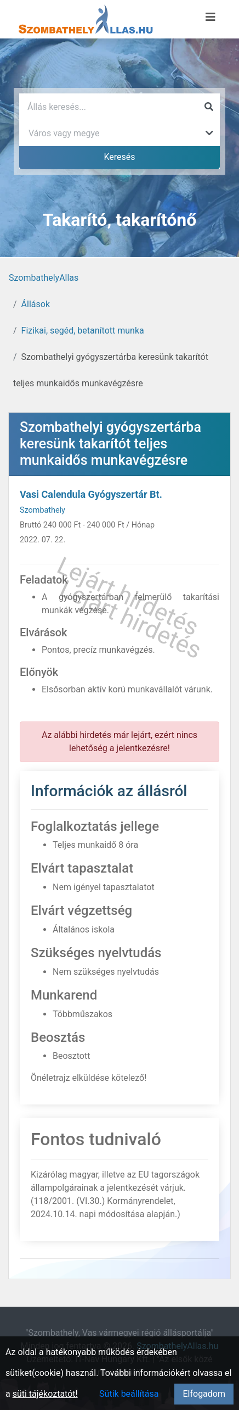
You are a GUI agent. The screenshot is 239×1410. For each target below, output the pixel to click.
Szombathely (42, 510)
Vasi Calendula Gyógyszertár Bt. (91, 494)
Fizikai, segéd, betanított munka (82, 330)
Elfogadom (204, 1394)
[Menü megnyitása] (210, 17)
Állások (35, 304)
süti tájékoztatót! (45, 1394)
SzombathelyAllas (43, 278)
